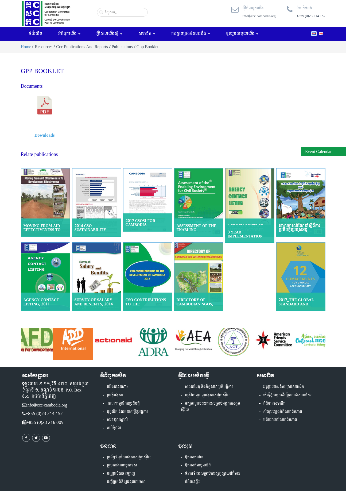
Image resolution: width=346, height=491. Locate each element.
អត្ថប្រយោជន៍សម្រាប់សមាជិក (283, 387)
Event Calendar (318, 151)
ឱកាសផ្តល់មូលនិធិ (198, 465)
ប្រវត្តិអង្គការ (115, 395)
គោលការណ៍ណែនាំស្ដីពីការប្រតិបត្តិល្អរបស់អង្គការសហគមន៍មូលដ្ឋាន (299, 230)
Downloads (44, 135)
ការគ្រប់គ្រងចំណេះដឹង (190, 33)
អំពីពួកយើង (69, 33)
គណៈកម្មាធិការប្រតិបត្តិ (123, 403)
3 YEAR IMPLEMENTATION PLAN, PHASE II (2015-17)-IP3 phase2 (248, 238)
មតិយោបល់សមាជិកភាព (280, 420)
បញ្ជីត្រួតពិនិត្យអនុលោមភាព (126, 482)
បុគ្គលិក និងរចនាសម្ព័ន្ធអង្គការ (127, 412)
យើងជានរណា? (117, 387)
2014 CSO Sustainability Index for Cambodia (96, 230)
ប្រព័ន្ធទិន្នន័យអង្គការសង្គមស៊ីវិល (129, 457)
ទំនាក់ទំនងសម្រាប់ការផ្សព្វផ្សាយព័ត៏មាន (212, 473)
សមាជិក (146, 33)
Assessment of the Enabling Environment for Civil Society (197, 232)
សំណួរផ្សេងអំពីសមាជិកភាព (282, 412)
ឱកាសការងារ (194, 457)
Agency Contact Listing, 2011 (41, 302)
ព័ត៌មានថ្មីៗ (192, 482)
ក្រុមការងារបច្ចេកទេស (122, 465)
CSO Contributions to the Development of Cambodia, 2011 (146, 306)
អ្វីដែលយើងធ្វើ (109, 33)
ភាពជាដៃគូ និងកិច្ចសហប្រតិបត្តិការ (209, 387)
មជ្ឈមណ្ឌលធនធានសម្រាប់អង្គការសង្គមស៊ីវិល (210, 406)
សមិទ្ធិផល (114, 428)
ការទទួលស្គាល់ (117, 420)
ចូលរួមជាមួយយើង (242, 33)
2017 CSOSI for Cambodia (140, 222)
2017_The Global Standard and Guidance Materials (300, 304)
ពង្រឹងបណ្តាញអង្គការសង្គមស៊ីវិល (208, 395)
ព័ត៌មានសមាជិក (274, 403)
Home (26, 47)
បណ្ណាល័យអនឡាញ (121, 473)
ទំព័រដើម (35, 33)
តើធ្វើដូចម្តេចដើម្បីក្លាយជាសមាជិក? (287, 395)
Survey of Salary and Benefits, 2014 (94, 302)
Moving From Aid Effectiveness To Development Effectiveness (42, 232)
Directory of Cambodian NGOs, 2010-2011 (195, 304)
